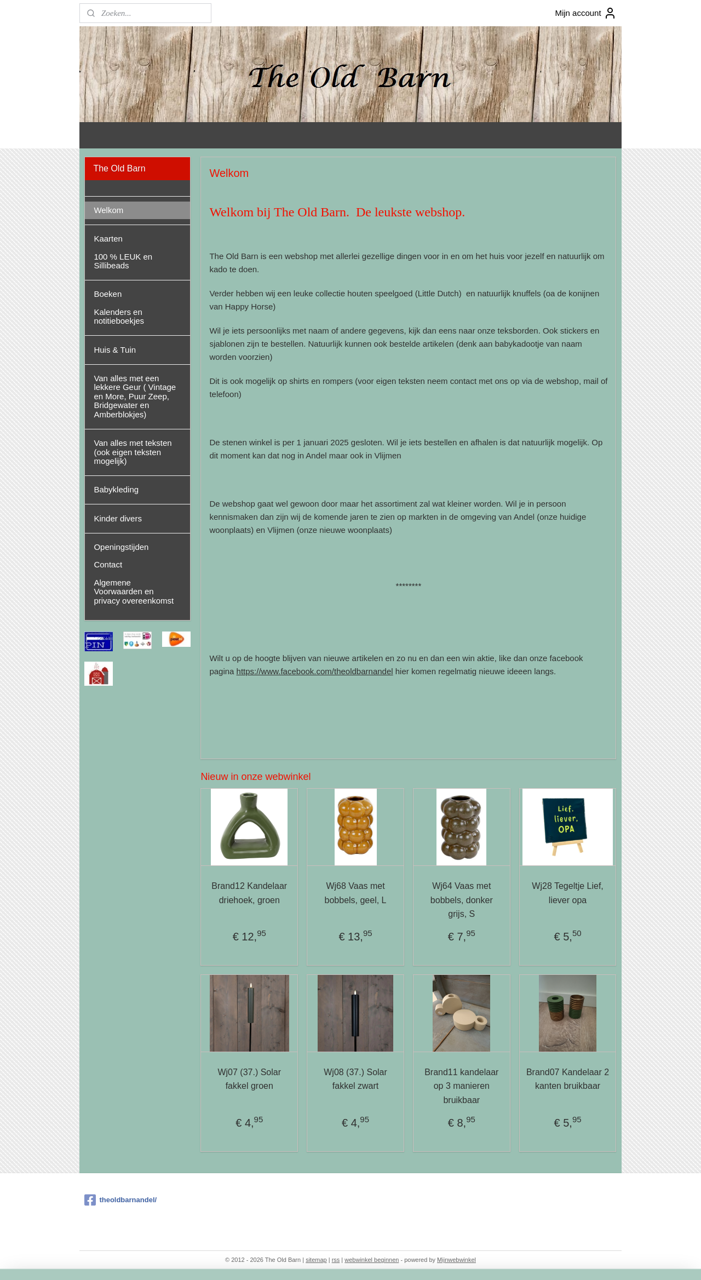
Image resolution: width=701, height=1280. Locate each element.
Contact (108, 564)
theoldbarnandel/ (120, 1200)
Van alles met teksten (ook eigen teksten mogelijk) (132, 452)
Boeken (108, 294)
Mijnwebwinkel (456, 1259)
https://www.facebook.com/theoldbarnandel (315, 671)
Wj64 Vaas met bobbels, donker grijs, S (461, 900)
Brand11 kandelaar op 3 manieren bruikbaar (461, 1086)
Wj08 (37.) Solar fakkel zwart (355, 1079)
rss (336, 1259)
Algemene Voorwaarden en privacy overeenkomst (134, 591)
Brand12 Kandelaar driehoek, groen (249, 893)
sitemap (316, 1259)
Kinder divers (118, 518)
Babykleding (116, 489)
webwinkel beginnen (371, 1259)
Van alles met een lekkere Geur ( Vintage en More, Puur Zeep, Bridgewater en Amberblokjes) (135, 396)
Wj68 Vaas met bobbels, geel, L (356, 893)
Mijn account (585, 13)
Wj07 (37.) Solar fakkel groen (249, 1079)
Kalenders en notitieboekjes (119, 316)
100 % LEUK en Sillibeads (123, 261)
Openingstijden (121, 547)
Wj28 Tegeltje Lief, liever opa (567, 893)
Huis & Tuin (115, 349)
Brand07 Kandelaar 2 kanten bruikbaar (567, 1079)
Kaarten (108, 238)
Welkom (108, 210)
